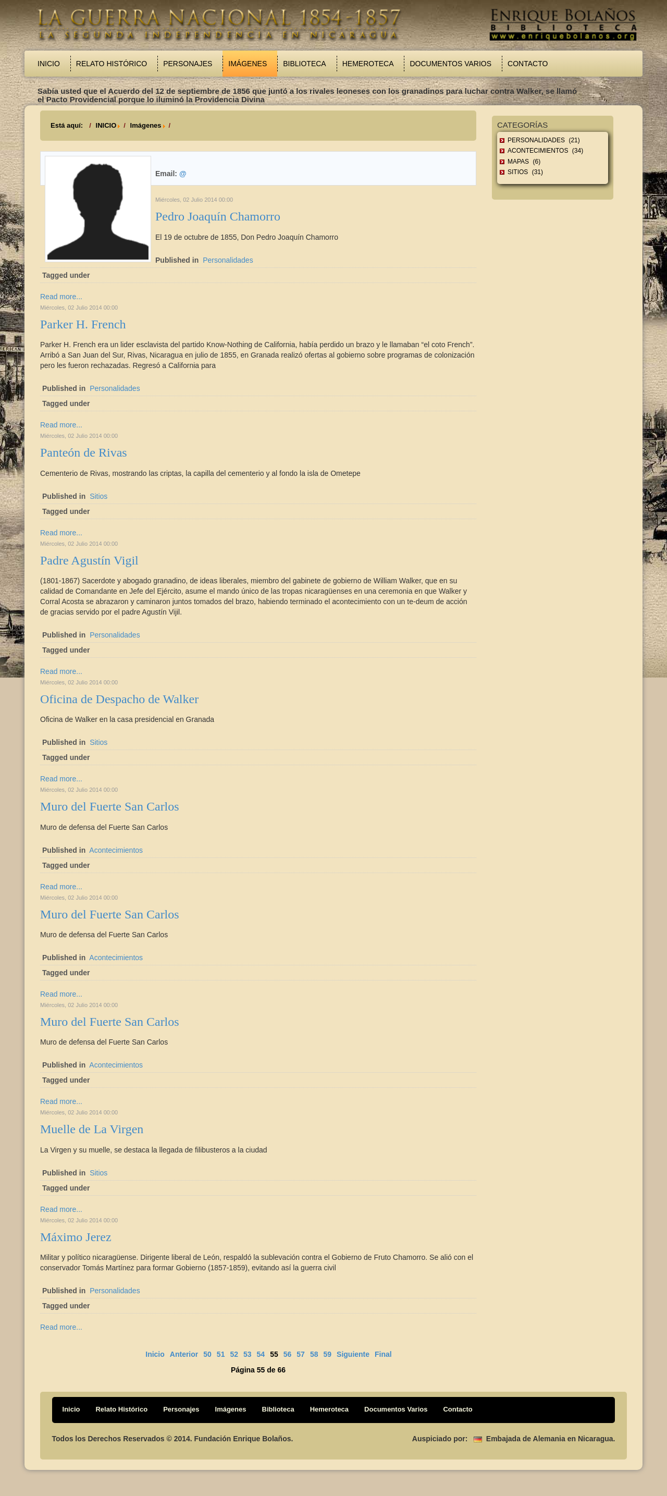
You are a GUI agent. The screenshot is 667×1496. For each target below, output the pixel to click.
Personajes (187, 63)
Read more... (61, 296)
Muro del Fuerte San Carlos (109, 806)
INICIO (106, 125)
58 (314, 1354)
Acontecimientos (116, 850)
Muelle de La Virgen (91, 1129)
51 (221, 1354)
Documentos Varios (450, 63)
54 (261, 1354)
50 (207, 1354)
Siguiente (353, 1354)
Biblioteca (304, 63)
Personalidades (228, 260)
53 (247, 1354)
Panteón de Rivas (83, 452)
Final (383, 1354)
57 (301, 1354)
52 (234, 1354)
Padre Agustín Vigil (89, 560)
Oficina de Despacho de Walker (119, 699)
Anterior (184, 1354)
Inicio (49, 63)
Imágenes (247, 63)
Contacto (528, 63)
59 (327, 1354)
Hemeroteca (368, 63)
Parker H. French (83, 324)
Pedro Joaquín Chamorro (217, 216)
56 (287, 1354)
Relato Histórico (111, 63)
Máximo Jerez (76, 1237)
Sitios (98, 496)
